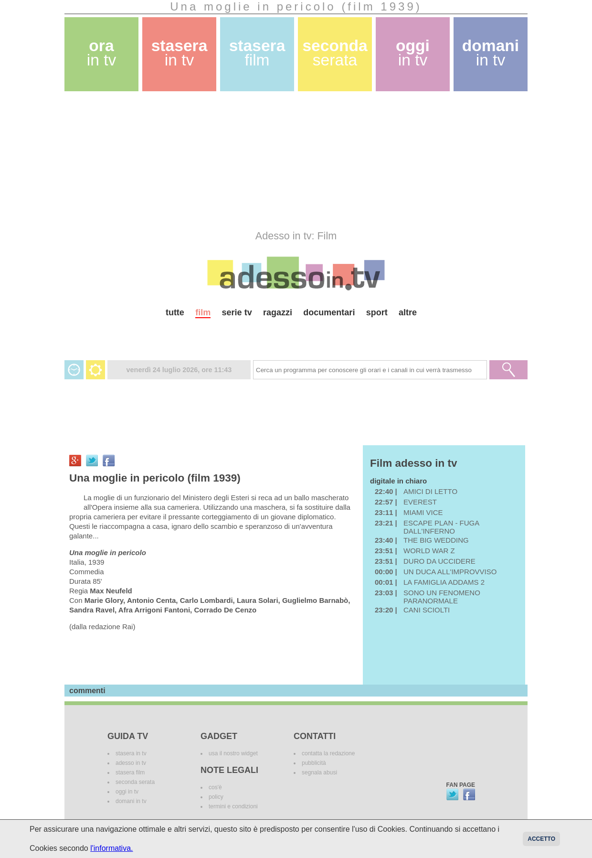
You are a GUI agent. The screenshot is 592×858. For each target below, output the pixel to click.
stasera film (130, 772)
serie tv (237, 312)
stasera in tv (131, 753)
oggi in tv (127, 791)
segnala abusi (319, 772)
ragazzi (277, 312)
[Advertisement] (296, 160)
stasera (179, 53)
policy (216, 797)
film (203, 312)
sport (377, 312)
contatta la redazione (328, 753)
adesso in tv (131, 763)
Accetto (541, 839)
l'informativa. (111, 848)
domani (490, 53)
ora (101, 53)
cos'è (215, 787)
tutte (175, 312)
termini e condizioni (233, 806)
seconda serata (135, 782)
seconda (334, 53)
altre (408, 312)
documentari (329, 312)
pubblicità (314, 763)
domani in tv (131, 801)
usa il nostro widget (233, 753)
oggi (413, 53)
